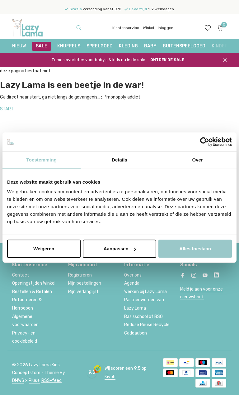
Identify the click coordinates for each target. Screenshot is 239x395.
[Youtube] (205, 276)
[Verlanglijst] (207, 27)
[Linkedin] (216, 276)
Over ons (133, 275)
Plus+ (34, 380)
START (7, 109)
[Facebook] (182, 276)
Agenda (131, 283)
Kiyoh (110, 376)
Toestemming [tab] (41, 159)
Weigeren (43, 248)
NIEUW (19, 46)
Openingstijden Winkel (33, 283)
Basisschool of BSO (143, 316)
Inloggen (165, 28)
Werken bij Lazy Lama (145, 291)
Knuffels (68, 46)
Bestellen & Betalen (32, 291)
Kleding (128, 46)
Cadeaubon (135, 333)
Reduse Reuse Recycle (147, 324)
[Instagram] (193, 276)
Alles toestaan (195, 248)
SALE (41, 46)
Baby (150, 46)
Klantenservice (125, 28)
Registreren (80, 275)
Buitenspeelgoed (184, 46)
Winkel (148, 28)
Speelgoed (100, 46)
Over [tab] (197, 159)
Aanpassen (120, 248)
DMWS (18, 380)
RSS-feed (51, 380)
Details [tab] (119, 159)
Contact (20, 275)
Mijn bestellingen (84, 283)
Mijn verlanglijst (83, 291)
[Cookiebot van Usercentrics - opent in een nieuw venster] (204, 141)
